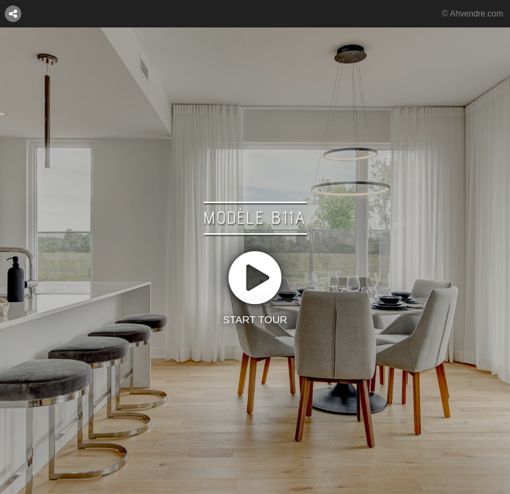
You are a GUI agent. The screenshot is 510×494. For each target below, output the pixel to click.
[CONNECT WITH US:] (13, 13)
